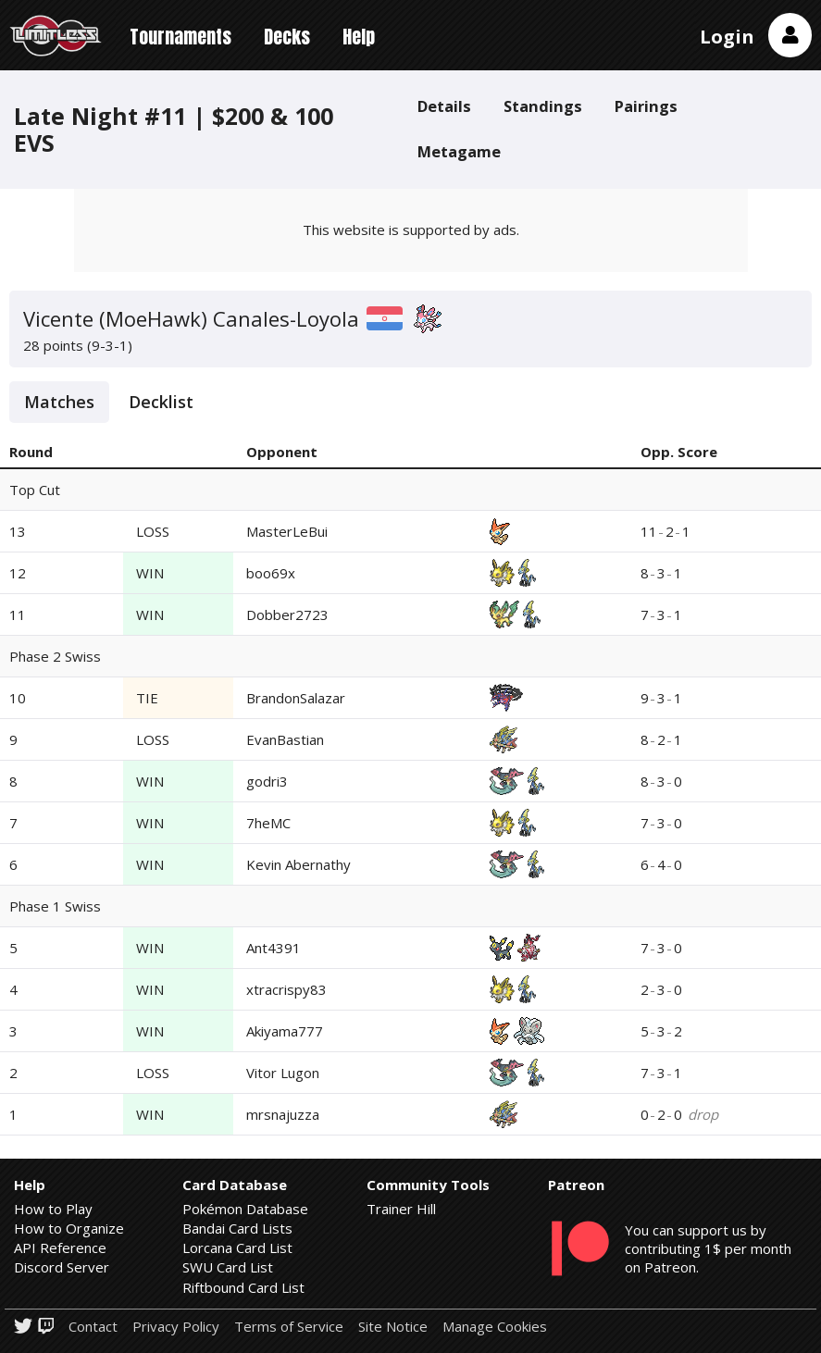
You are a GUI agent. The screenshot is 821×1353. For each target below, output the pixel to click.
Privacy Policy (175, 1326)
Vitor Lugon (282, 1072)
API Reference (60, 1247)
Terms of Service (288, 1326)
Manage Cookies (494, 1326)
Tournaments (180, 36)
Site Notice (393, 1326)
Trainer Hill (401, 1208)
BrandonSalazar (295, 698)
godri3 (267, 781)
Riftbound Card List (243, 1287)
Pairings (646, 106)
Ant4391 (273, 947)
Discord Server (61, 1267)
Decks (287, 36)
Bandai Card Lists (237, 1228)
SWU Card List (227, 1267)
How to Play (53, 1208)
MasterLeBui (287, 531)
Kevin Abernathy (298, 864)
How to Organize (69, 1228)
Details (444, 106)
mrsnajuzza (282, 1114)
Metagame (459, 151)
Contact (93, 1326)
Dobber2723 (287, 614)
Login (727, 36)
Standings (543, 106)
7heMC (268, 822)
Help (358, 36)
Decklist (161, 402)
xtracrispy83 (286, 989)
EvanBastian (285, 739)
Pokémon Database (245, 1208)
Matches (59, 402)
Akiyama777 (284, 1031)
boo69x (270, 573)
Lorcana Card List (237, 1247)
